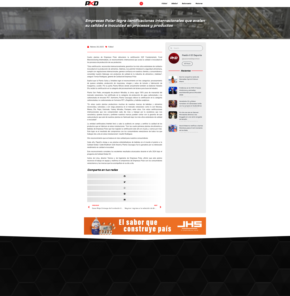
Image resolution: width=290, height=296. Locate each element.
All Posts (189, 64)
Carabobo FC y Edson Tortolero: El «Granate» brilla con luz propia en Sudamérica (192, 103)
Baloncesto (186, 3)
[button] (141, 3)
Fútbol (164, 3)
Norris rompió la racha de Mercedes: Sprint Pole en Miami (190, 79)
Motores (198, 3)
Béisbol (174, 3)
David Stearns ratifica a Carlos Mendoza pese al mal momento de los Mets (192, 128)
